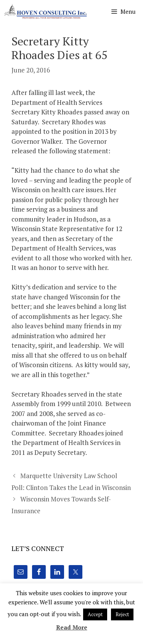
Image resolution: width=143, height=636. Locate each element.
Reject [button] (122, 614)
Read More (71, 627)
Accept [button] (95, 614)
